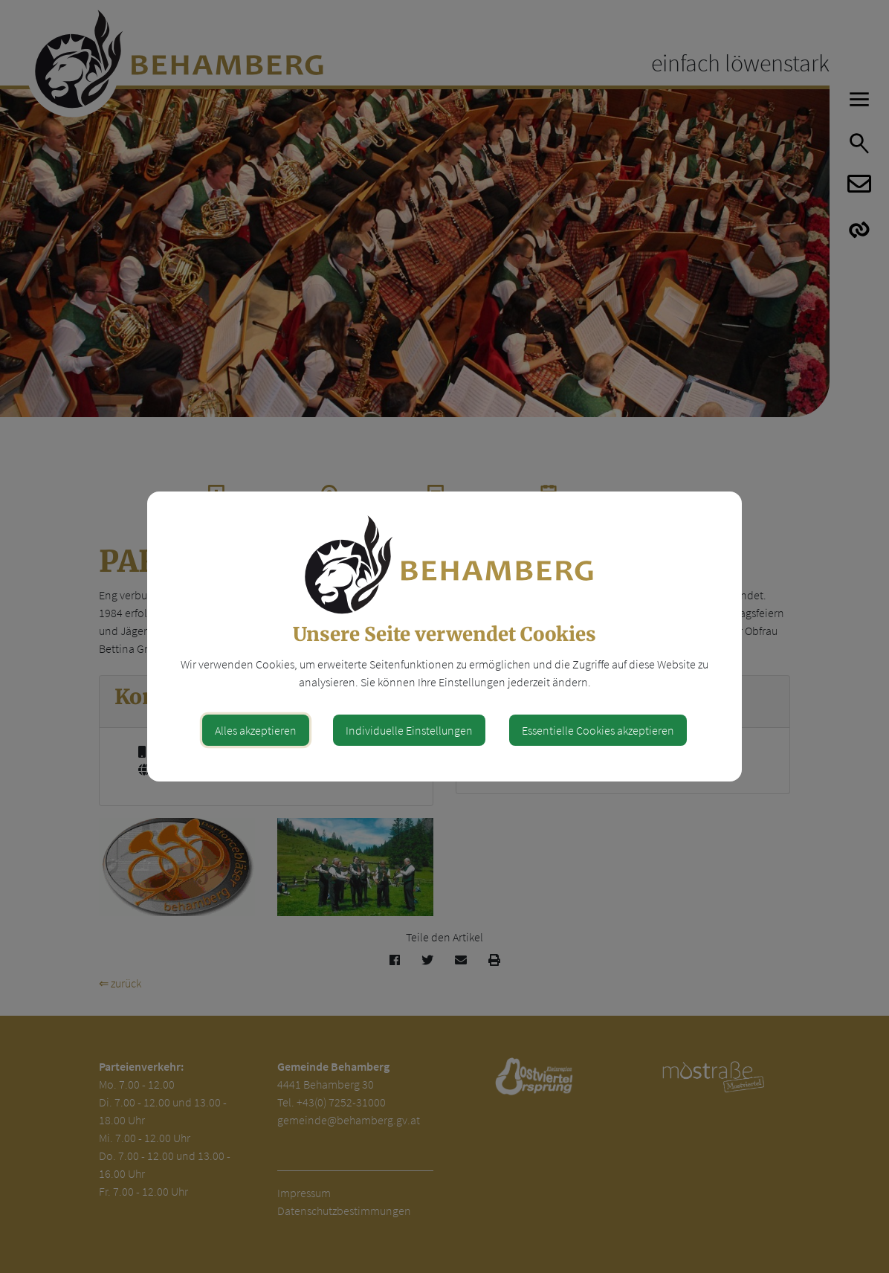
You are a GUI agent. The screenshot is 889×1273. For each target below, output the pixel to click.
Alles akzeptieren (256, 730)
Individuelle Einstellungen (409, 730)
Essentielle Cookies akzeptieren (598, 730)
